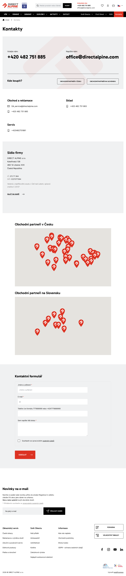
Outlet (66, 14)
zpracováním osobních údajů (33, 503)
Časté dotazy (8, 533)
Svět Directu (87, 14)
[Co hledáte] (51, 5)
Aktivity (55, 14)
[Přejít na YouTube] (115, 549)
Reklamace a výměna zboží (13, 538)
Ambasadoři (35, 538)
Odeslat (23, 455)
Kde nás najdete (64, 533)
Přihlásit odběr (56, 511)
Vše (7, 14)
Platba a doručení (9, 552)
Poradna (111, 527)
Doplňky (42, 14)
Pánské (17, 14)
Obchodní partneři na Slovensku (103, 81)
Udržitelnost (35, 543)
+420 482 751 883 (78, 106)
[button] (64, 252)
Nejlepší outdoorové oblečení (41, 557)
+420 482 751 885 (84, 5)
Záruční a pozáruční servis (13, 543)
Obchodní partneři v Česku (70, 81)
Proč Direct (101, 14)
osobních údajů (48, 441)
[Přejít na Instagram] (108, 549)
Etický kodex (63, 543)
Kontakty (118, 14)
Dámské (29, 14)
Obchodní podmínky (66, 538)
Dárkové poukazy (9, 548)
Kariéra (33, 548)
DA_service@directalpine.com (25, 106)
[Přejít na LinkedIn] (121, 549)
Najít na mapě (13, 194)
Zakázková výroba (37, 552)
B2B (111, 14)
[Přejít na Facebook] (102, 549)
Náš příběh (34, 533)
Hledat (67, 5)
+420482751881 (19, 130)
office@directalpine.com (86, 8)
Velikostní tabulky (111, 535)
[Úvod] (7, 20)
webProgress (118, 572)
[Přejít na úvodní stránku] (15, 5)
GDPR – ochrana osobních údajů (70, 548)
